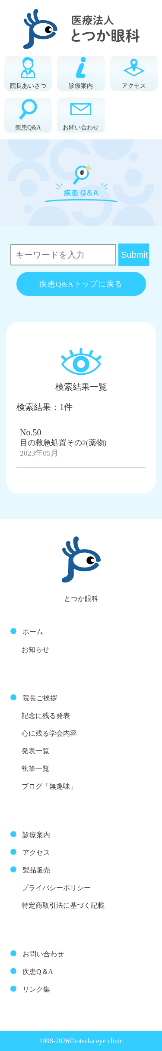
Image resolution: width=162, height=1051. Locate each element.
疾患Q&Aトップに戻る (81, 284)
